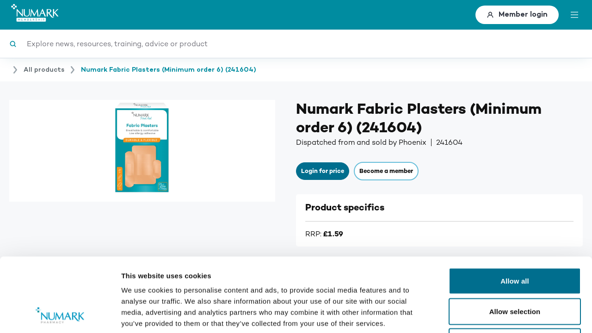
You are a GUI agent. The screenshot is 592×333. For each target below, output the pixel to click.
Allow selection (515, 242)
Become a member (386, 171)
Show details (485, 315)
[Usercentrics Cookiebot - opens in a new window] (59, 315)
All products (44, 70)
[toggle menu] (574, 14)
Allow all (514, 212)
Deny (514, 272)
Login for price (322, 171)
